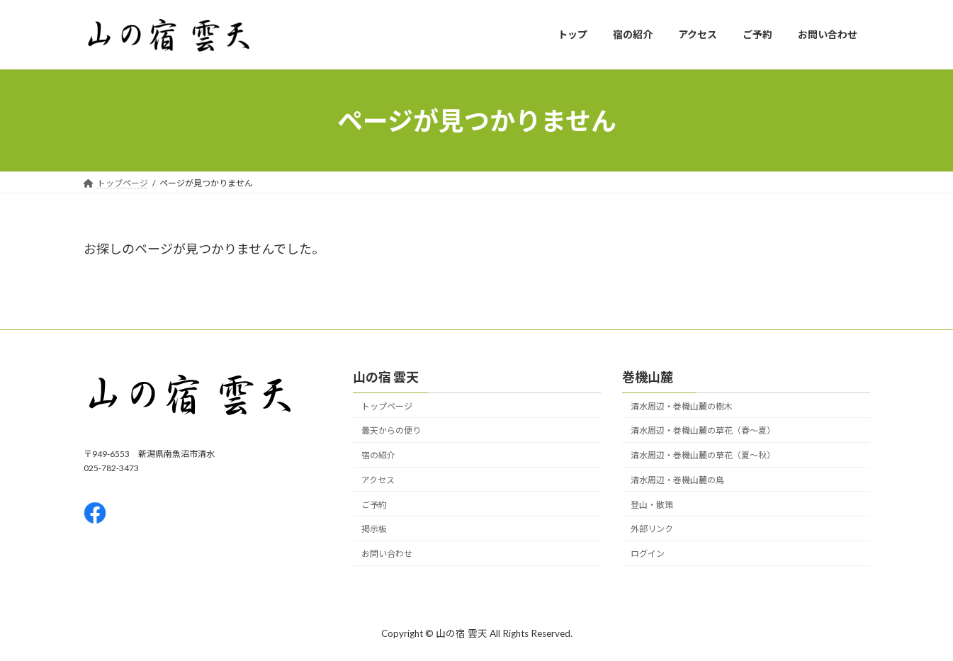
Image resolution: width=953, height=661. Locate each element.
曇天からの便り (391, 431)
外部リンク (652, 529)
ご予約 (374, 504)
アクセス (378, 480)
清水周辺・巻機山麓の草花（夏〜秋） (703, 456)
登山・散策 (652, 504)
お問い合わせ (386, 554)
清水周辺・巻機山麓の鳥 (677, 480)
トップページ (386, 406)
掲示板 (374, 529)
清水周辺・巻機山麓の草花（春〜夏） (703, 431)
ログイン (648, 554)
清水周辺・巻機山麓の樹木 (682, 406)
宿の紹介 (378, 456)
